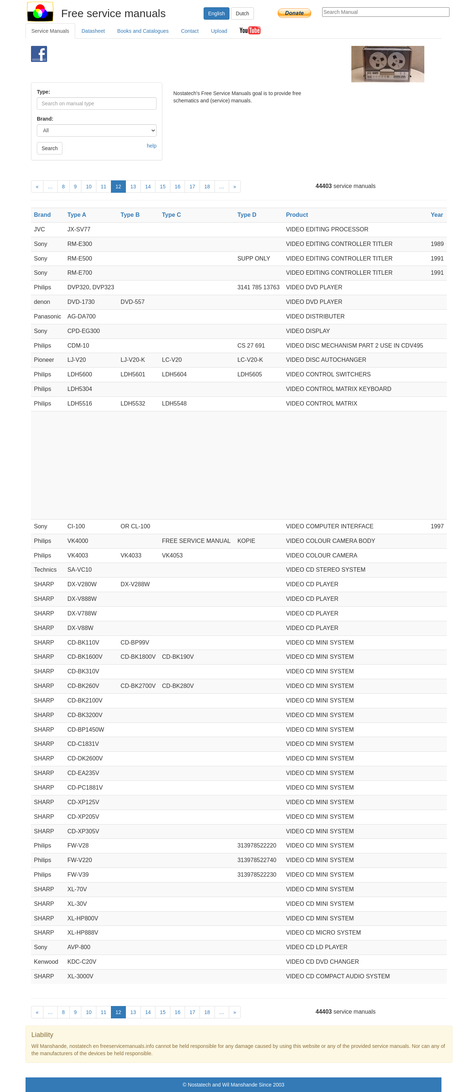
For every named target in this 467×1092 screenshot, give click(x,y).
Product (297, 215)
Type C (171, 215)
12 (118, 186)
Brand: (45, 119)
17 (192, 186)
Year (437, 215)
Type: (43, 92)
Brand (42, 215)
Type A (76, 215)
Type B (130, 215)
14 (148, 186)
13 (133, 186)
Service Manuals (50, 31)
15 (163, 186)
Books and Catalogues (143, 31)
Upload (219, 31)
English (216, 13)
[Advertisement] (221, 64)
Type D (247, 215)
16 (178, 186)
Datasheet (93, 31)
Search (50, 148)
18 (207, 186)
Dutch (242, 13)
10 (89, 186)
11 (104, 186)
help (152, 146)
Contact (189, 31)
